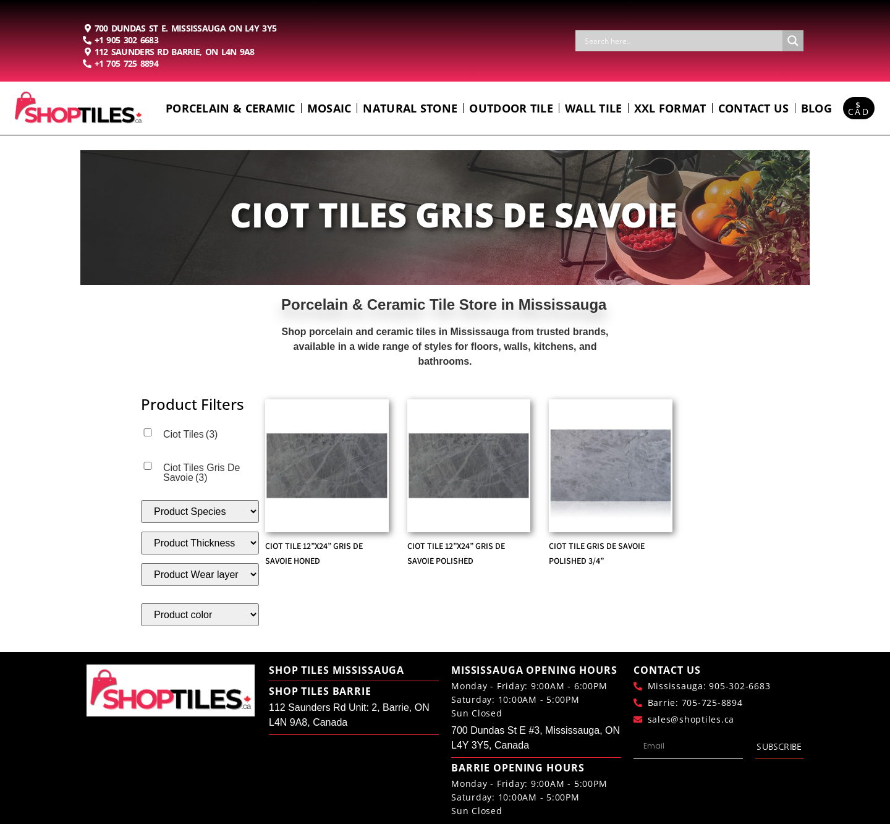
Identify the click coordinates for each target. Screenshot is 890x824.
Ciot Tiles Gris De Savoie (201, 472)
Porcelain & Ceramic (230, 108)
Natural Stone (410, 108)
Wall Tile (593, 108)
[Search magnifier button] (792, 40)
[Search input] (682, 40)
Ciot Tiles (190, 434)
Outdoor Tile (511, 108)
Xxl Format (670, 108)
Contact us (753, 108)
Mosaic (329, 108)
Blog (816, 108)
